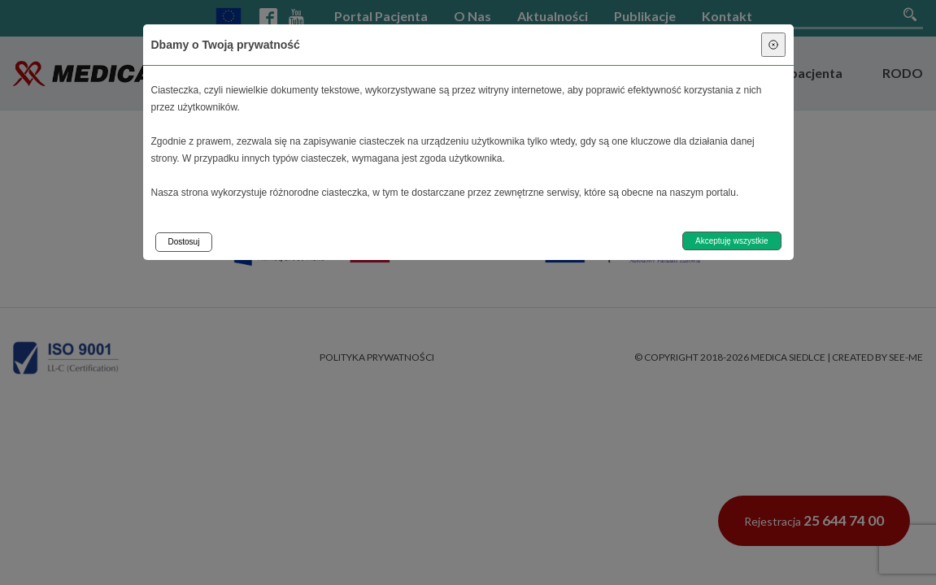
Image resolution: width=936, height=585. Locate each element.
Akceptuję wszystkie (731, 240)
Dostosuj (184, 241)
